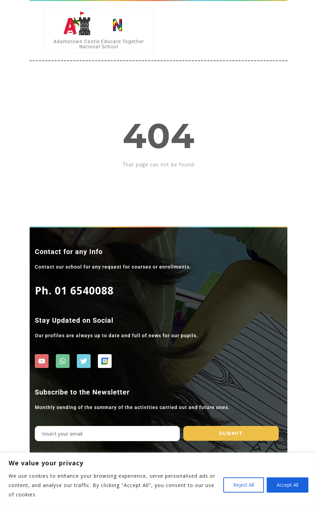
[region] (158, 479)
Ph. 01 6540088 (74, 290)
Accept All (287, 485)
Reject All (243, 485)
